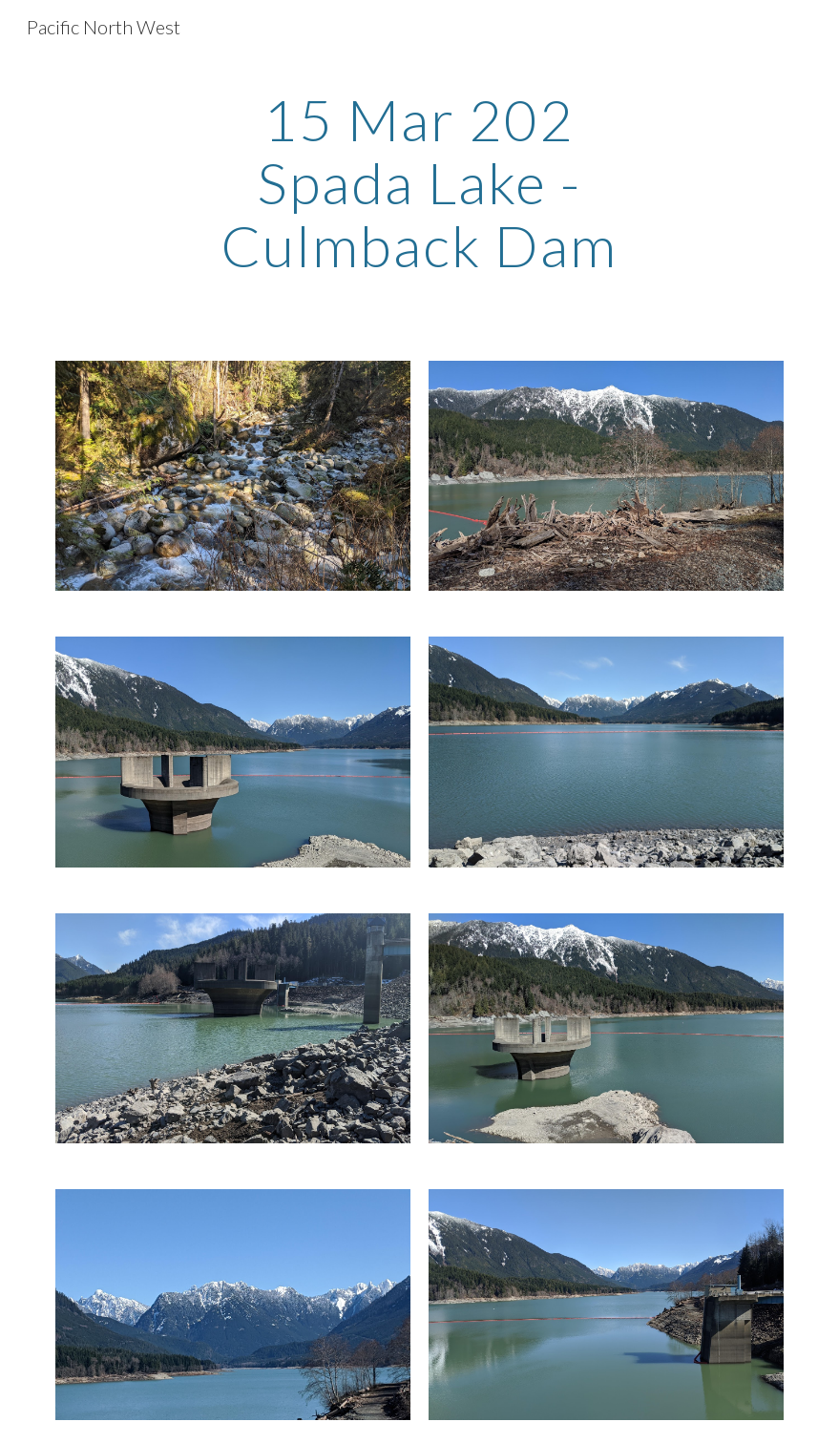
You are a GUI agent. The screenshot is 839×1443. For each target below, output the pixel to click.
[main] (419, 182)
